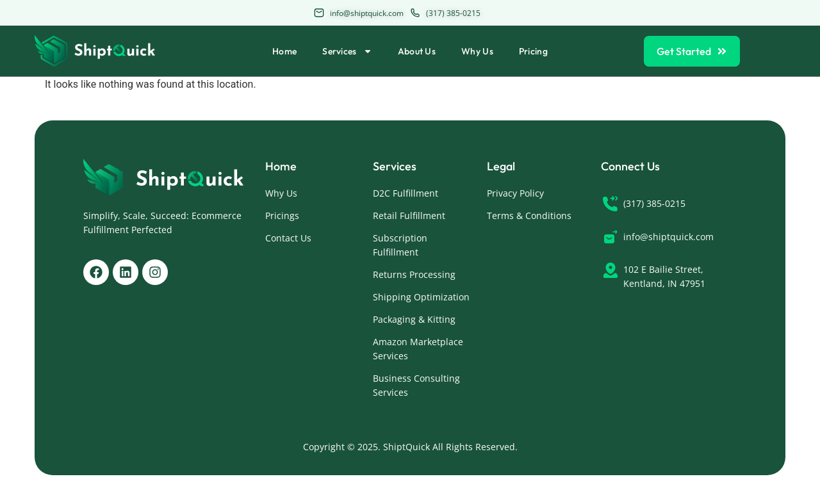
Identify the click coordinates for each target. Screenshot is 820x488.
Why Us (477, 51)
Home (284, 51)
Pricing (533, 51)
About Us (417, 51)
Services (347, 51)
